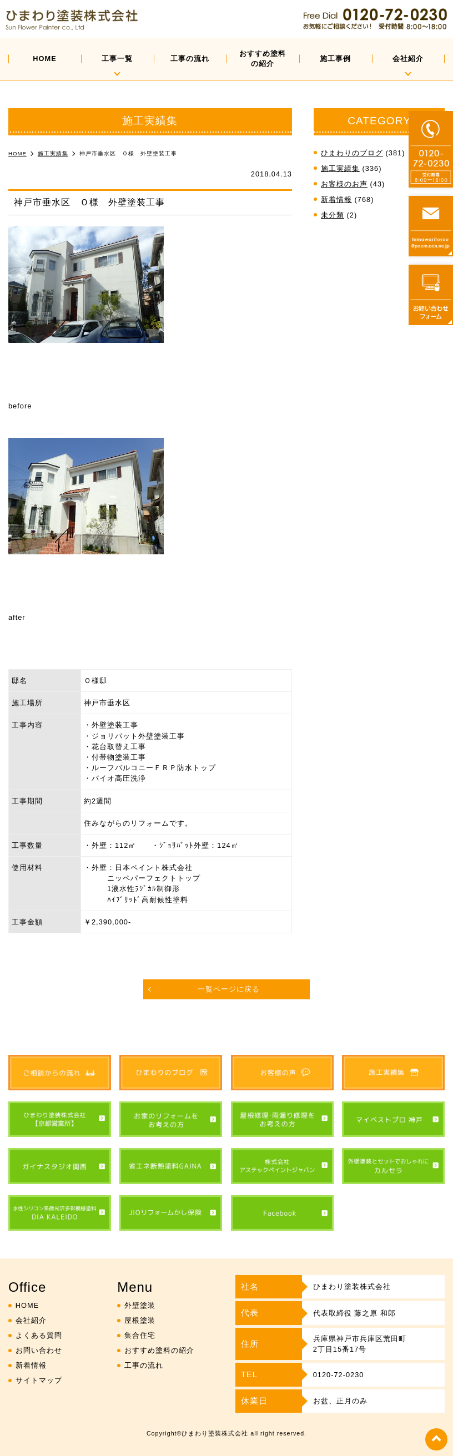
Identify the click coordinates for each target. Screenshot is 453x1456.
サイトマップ (39, 1380)
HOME (44, 58)
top (436, 1439)
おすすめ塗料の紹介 (262, 58)
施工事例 (335, 58)
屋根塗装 (139, 1320)
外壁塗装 (139, 1305)
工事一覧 (117, 58)
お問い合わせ (39, 1350)
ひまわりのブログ (352, 153)
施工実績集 (340, 168)
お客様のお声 (344, 184)
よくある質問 (39, 1335)
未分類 (332, 215)
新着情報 (336, 199)
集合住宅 (139, 1335)
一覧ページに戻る (229, 989)
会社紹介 (408, 58)
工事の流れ (189, 58)
